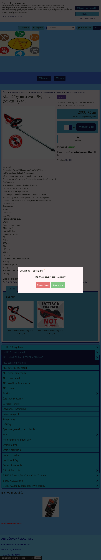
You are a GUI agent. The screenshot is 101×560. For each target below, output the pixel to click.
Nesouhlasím (43, 285)
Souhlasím (58, 285)
